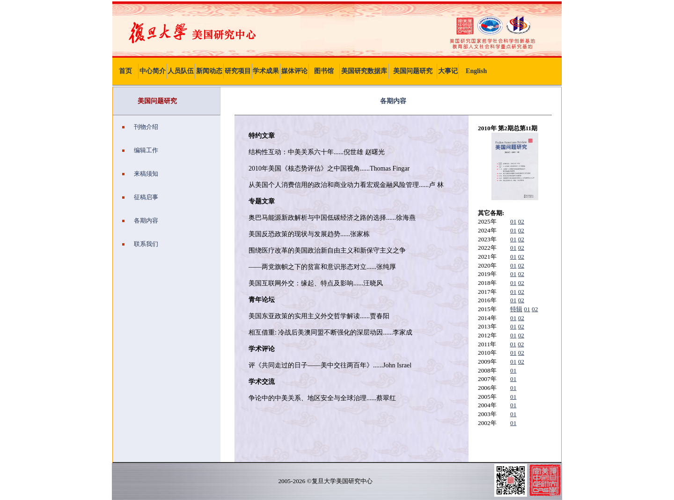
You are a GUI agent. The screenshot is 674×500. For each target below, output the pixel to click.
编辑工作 (140, 150)
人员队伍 (181, 71)
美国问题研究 (412, 71)
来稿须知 (140, 173)
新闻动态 (209, 71)
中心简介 (152, 71)
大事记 (448, 71)
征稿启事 (140, 197)
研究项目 (238, 71)
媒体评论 (294, 71)
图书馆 (324, 71)
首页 (125, 71)
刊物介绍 (140, 126)
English (476, 71)
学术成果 (266, 71)
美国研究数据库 (364, 71)
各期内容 (140, 220)
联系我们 (140, 243)
